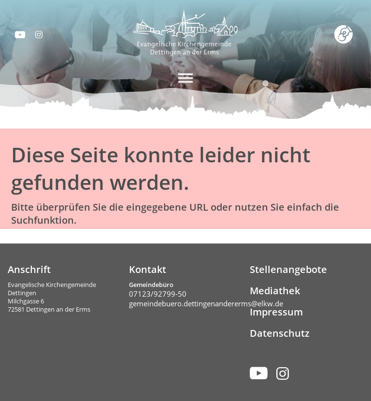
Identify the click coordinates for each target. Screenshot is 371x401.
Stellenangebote (288, 269)
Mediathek (275, 290)
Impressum (276, 311)
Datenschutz (280, 333)
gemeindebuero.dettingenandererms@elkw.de (206, 303)
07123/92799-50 (157, 294)
